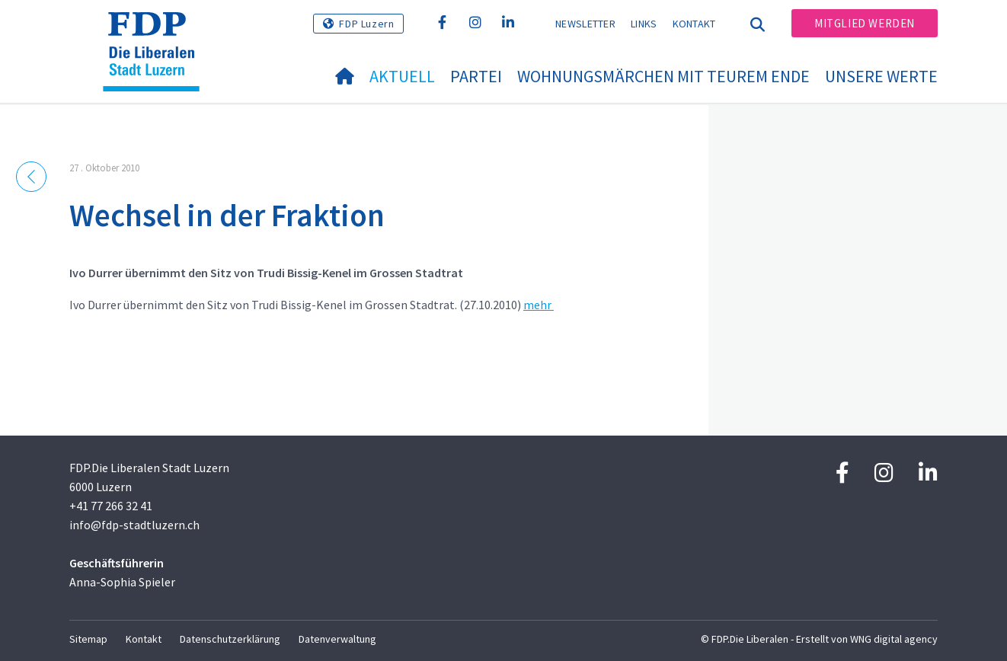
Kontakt (694, 23)
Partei (476, 76)
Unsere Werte (881, 76)
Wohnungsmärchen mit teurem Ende (663, 76)
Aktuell (402, 76)
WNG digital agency (894, 639)
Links (644, 23)
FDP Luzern (366, 23)
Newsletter (585, 23)
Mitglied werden (864, 23)
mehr (538, 304)
